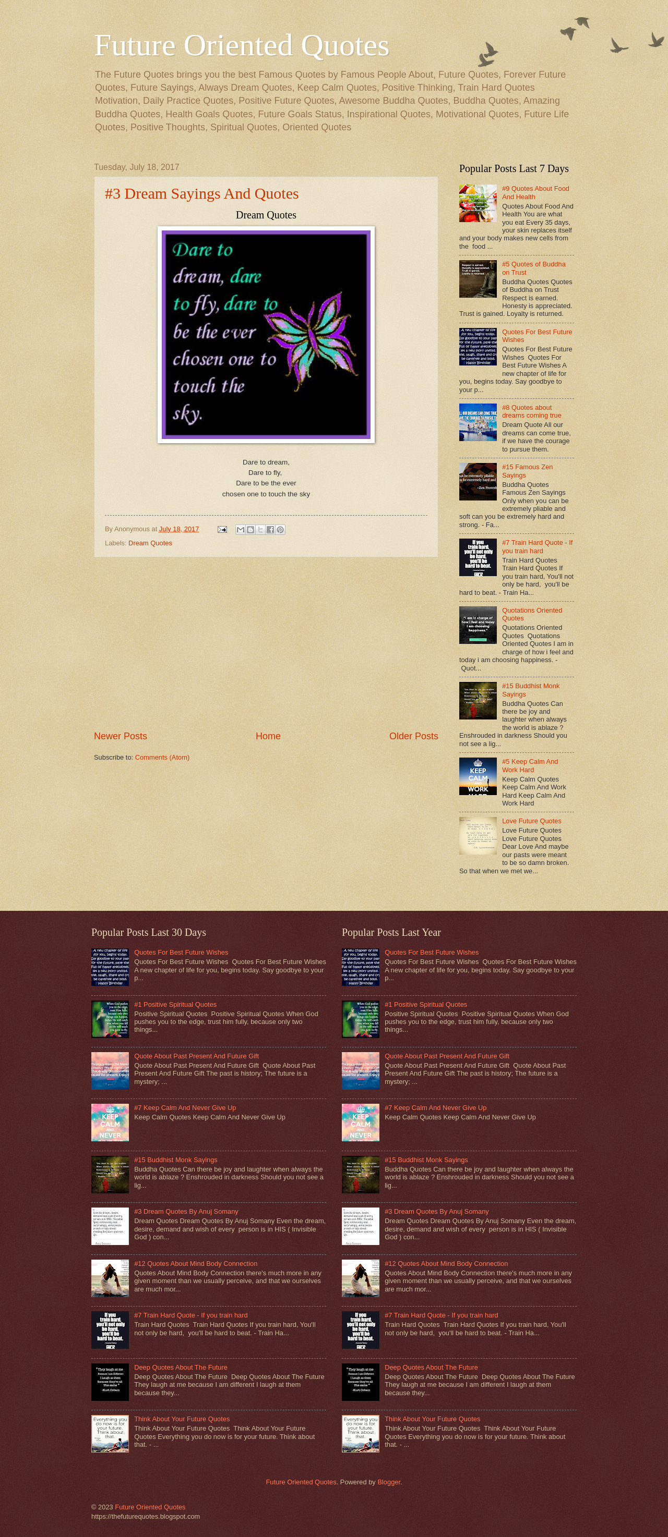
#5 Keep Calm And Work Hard (530, 765)
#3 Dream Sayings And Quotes (202, 193)
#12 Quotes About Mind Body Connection (195, 1263)
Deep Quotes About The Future (181, 1367)
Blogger (388, 1482)
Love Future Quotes (532, 821)
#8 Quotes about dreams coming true (532, 411)
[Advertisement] (266, 644)
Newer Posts (120, 736)
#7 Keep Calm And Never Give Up (185, 1108)
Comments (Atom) (162, 757)
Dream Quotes (150, 543)
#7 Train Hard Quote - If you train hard (537, 546)
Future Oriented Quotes (242, 45)
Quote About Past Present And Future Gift (196, 1056)
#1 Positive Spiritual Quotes (175, 1004)
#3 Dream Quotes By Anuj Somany (186, 1211)
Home (268, 736)
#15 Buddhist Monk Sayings (176, 1160)
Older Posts (413, 736)
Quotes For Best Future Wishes (181, 952)
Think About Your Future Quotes (182, 1419)
